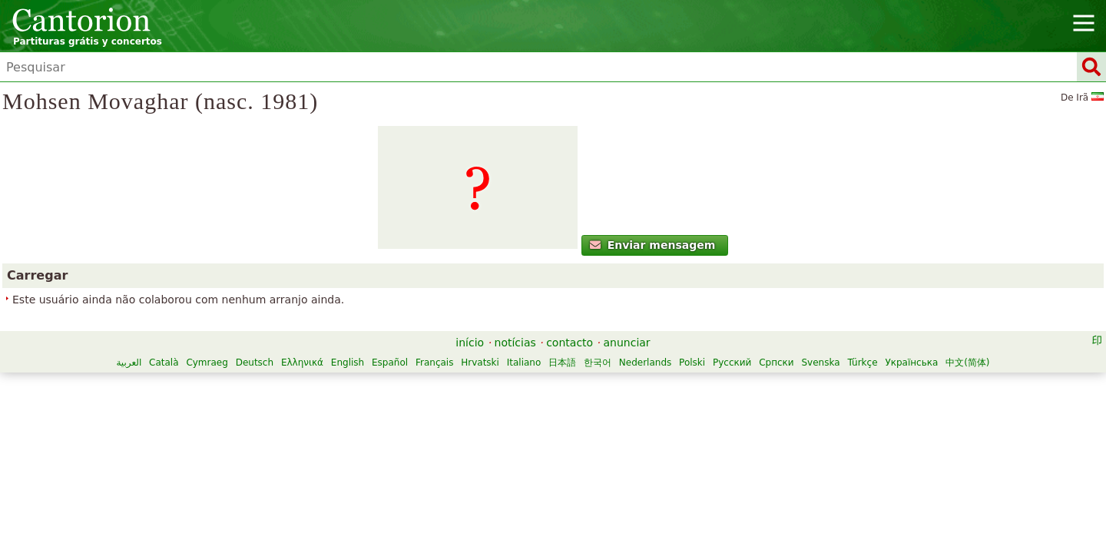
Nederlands (645, 362)
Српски (776, 362)
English (347, 362)
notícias (515, 342)
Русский (732, 362)
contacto (569, 342)
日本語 (562, 362)
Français (434, 362)
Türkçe (862, 362)
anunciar (627, 342)
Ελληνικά (302, 362)
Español (390, 362)
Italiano (524, 362)
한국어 (597, 362)
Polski (692, 362)
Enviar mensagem (652, 245)
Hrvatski (480, 362)
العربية (128, 362)
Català (163, 362)
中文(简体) (967, 362)
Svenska (821, 362)
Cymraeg (206, 362)
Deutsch (254, 362)
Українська (911, 362)
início (469, 342)
